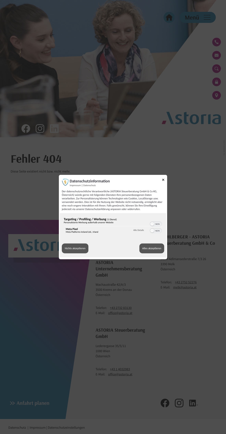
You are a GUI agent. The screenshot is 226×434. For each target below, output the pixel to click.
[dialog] (113, 217)
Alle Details (138, 230)
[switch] (155, 223)
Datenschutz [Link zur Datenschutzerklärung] (89, 185)
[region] (113, 226)
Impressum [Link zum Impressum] (75, 185)
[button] (152, 224)
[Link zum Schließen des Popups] (164, 180)
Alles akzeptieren (151, 248)
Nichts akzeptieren (75, 248)
